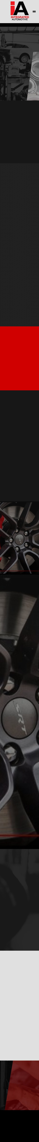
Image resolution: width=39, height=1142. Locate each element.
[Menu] (34, 11)
